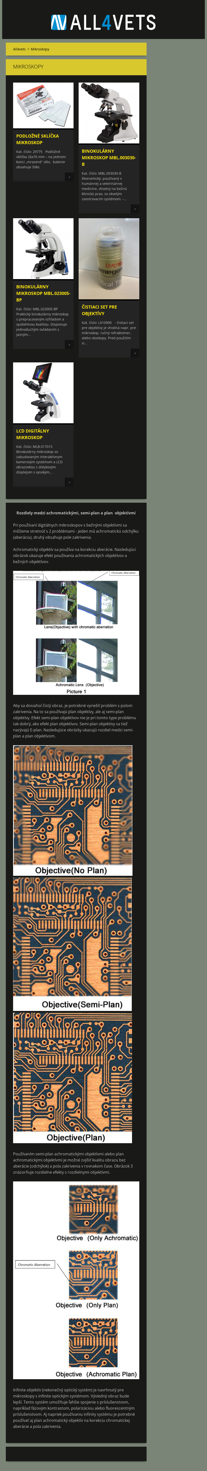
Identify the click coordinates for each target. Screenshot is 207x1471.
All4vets (19, 49)
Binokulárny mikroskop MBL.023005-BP (43, 293)
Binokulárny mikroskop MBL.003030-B (109, 157)
